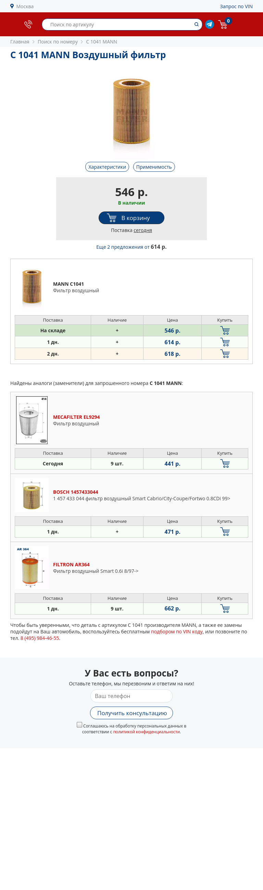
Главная (19, 41)
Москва (25, 6)
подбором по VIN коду (177, 631)
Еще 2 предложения (131, 247)
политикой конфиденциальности (146, 732)
